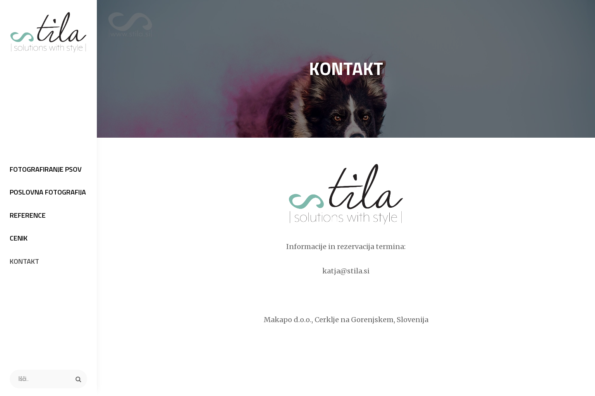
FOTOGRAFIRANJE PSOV (46, 169)
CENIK (19, 238)
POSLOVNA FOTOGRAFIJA (48, 192)
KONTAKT (24, 261)
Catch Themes (445, 377)
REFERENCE (28, 215)
